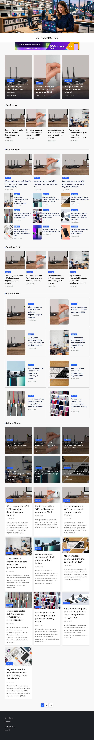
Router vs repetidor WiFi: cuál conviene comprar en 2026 (45, 89)
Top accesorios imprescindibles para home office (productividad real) (78, 343)
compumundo (46, 37)
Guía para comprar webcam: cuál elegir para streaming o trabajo (50, 199)
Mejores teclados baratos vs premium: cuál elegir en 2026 (80, 199)
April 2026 (8, 721)
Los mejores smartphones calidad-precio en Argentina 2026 (79, 231)
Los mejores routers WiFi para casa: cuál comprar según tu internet (73, 184)
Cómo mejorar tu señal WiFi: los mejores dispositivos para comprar (18, 184)
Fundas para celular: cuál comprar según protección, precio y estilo (51, 215)
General (11, 80)
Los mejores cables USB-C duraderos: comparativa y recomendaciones (22, 215)
